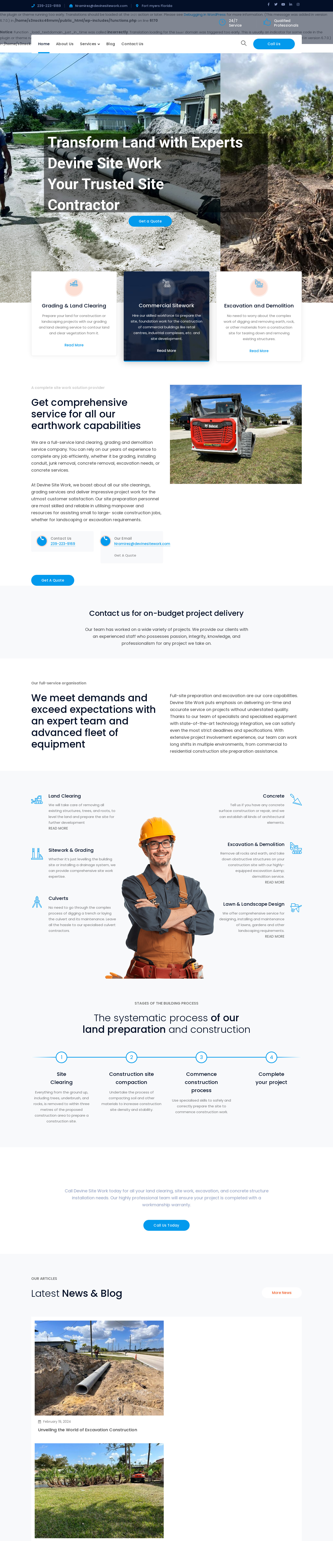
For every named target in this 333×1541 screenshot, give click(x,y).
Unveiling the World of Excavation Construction (87, 1430)
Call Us (274, 43)
